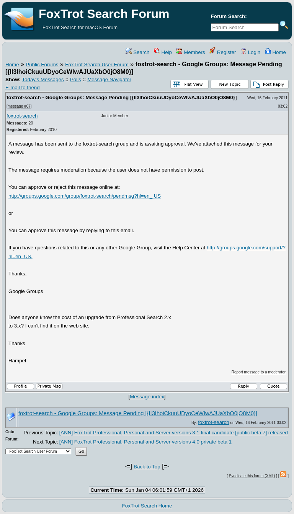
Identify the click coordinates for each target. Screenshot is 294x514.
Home (275, 52)
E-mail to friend (22, 87)
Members (190, 52)
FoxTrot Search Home (147, 506)
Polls (75, 79)
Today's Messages (43, 79)
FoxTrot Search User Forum (96, 64)
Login (250, 52)
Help (163, 52)
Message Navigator (109, 79)
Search (137, 52)
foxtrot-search (22, 116)
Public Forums (42, 64)
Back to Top (147, 467)
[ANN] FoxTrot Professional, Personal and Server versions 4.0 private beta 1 (145, 442)
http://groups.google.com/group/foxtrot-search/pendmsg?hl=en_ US (84, 196)
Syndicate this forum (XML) (252, 476)
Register (222, 52)
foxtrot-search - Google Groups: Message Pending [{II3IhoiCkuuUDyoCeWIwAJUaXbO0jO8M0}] (122, 97)
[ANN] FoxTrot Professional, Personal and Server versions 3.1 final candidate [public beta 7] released (173, 432)
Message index (147, 396)
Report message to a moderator (259, 372)
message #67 (19, 106)
